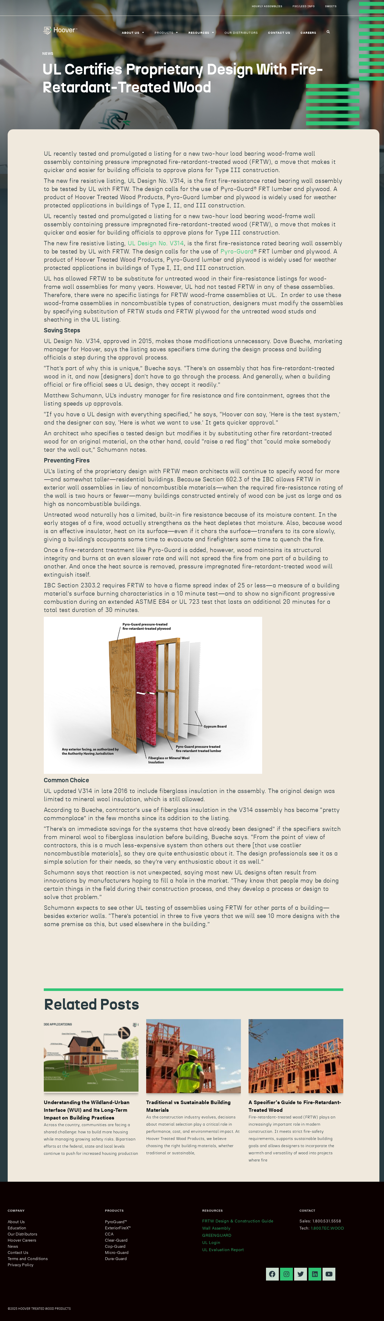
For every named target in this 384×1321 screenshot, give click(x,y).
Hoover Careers (22, 1240)
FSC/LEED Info (304, 6)
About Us (16, 1221)
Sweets (331, 6)
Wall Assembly (216, 1228)
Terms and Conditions (28, 1258)
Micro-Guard (117, 1252)
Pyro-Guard (237, 252)
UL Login (211, 1242)
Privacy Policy (20, 1264)
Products (166, 32)
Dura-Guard (116, 1258)
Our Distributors (241, 32)
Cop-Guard (115, 1246)
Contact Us (18, 1252)
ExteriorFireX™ (118, 1228)
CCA (109, 1234)
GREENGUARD (216, 1235)
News (13, 1246)
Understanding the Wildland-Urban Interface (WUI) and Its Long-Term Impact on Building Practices (87, 1109)
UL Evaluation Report (223, 1249)
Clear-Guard (116, 1240)
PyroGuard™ (116, 1221)
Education (17, 1228)
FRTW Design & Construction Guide (237, 1221)
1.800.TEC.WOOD (327, 1228)
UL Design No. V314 (156, 243)
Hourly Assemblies (267, 6)
